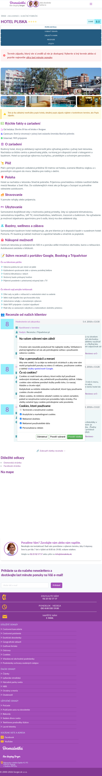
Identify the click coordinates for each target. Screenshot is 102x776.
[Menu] (91, 4)
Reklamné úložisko (31, 418)
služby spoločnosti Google (40, 368)
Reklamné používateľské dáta (36, 423)
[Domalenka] (18, 4)
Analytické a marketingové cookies (38, 414)
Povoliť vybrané (57, 437)
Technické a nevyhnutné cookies (38, 409)
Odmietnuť (42, 437)
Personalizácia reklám (33, 427)
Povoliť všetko (75, 437)
